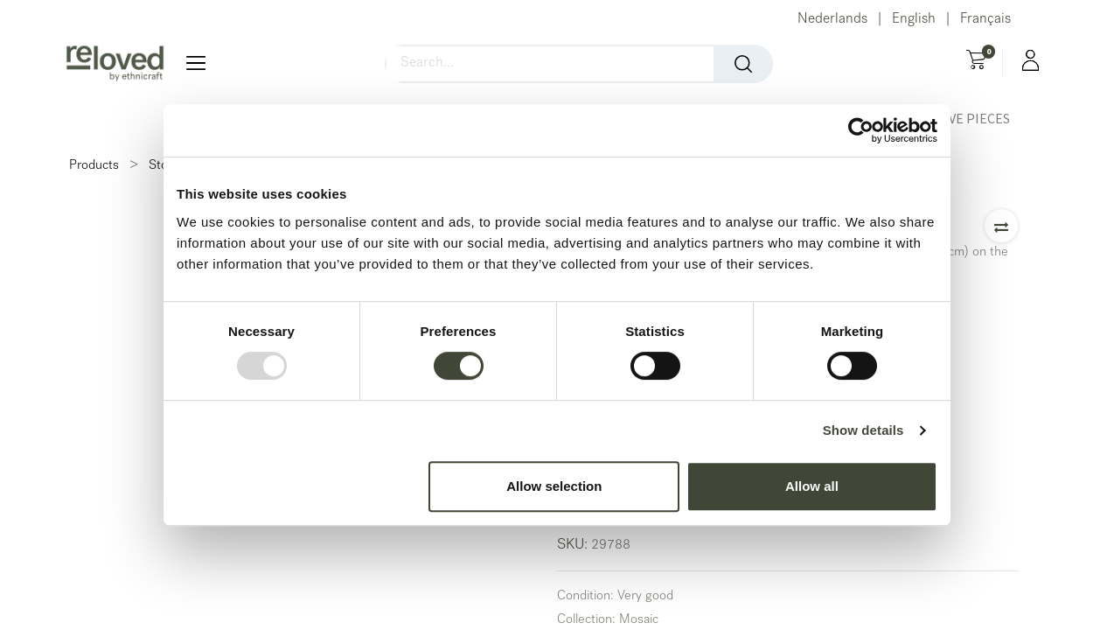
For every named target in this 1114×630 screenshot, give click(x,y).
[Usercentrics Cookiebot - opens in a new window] (860, 130)
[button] (1001, 225)
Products (94, 166)
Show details (863, 430)
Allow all (812, 486)
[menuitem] (960, 118)
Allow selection (554, 486)
